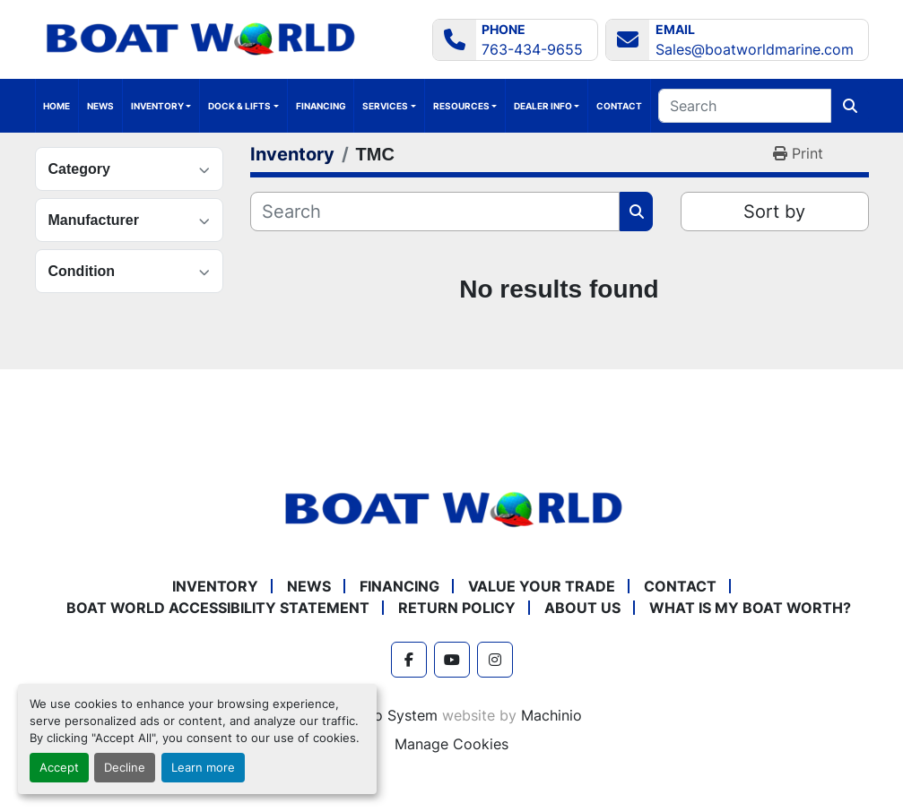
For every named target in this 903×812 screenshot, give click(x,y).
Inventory (215, 586)
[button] (243, 106)
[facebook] (409, 660)
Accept (59, 767)
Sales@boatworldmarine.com (755, 49)
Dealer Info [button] (543, 105)
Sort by (774, 211)
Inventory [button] (157, 105)
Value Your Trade (541, 586)
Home (56, 105)
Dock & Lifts (239, 105)
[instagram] (495, 660)
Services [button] (385, 105)
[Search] (744, 106)
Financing (321, 105)
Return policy (457, 608)
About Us (582, 608)
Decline (124, 767)
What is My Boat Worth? (750, 608)
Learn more (203, 767)
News (100, 105)
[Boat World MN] (452, 508)
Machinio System (380, 715)
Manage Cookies (451, 744)
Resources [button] (461, 105)
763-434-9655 (532, 49)
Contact (619, 105)
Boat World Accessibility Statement (217, 608)
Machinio (551, 715)
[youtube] (452, 660)
